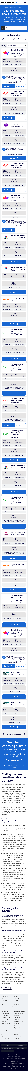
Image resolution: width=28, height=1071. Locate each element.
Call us (20, 39)
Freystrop (16, 1003)
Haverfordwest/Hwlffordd (8, 1007)
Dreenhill (4, 1003)
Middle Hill (17, 1017)
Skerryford (4, 1034)
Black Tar (16, 996)
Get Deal (8, 86)
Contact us (20, 1045)
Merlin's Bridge (5, 1017)
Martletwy (17, 1015)
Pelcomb (3, 1021)
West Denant (5, 1038)
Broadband (13, 7)
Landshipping (5, 1011)
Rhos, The (16, 1030)
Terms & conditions (7, 1048)
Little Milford (5, 1013)
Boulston (3, 998)
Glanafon (4, 1005)
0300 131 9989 (20, 86)
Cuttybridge (4, 1000)
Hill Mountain (18, 1007)
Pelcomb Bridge (18, 1021)
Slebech (16, 1034)
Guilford (16, 1005)
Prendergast (4, 1030)
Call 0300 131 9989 (14, 761)
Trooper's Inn (17, 1036)
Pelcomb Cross (5, 1023)
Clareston (16, 998)
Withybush (17, 1038)
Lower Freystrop (18, 1013)
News (7, 1051)
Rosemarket (4, 1032)
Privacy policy (20, 1048)
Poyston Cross (18, 1028)
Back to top (7, 988)
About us (7, 1045)
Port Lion (4, 1026)
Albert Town (4, 996)
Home (6, 7)
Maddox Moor (5, 1015)
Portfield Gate (18, 1026)
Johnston (16, 1009)
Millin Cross (4, 1019)
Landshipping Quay (19, 1011)
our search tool (14, 811)
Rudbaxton (17, 1032)
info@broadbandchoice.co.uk (15, 1055)
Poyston (3, 1028)
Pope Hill (16, 1023)
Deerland (16, 1000)
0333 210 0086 (16, 1056)
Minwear (16, 1019)
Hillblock (3, 1009)
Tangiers (3, 1036)
